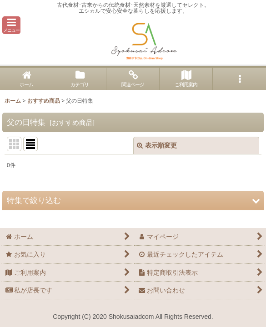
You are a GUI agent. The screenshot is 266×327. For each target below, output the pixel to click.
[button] (11, 25)
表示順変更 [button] (157, 145)
